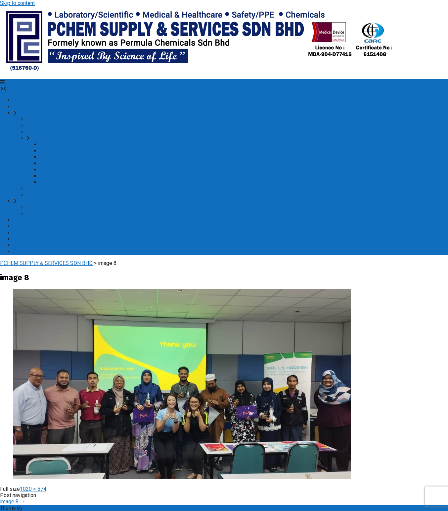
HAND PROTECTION (63, 157)
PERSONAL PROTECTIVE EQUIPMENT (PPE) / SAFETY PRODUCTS (108, 138)
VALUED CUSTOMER (37, 106)
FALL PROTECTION (62, 151)
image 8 (12, 501)
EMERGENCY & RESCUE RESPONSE (68, 195)
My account (26, 239)
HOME (20, 100)
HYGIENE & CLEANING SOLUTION (65, 188)
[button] (2, 82)
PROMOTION (41, 214)
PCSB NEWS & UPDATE (44, 201)
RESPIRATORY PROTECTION (73, 169)
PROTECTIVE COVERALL (69, 144)
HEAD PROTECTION (63, 182)
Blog (18, 245)
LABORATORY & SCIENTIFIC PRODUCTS (73, 125)
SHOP (20, 251)
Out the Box (37, 508)
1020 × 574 (33, 489)
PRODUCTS (30, 113)
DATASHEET (27, 232)
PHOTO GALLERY (46, 207)
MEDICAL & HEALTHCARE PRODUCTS (70, 119)
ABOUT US (25, 226)
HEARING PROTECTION (67, 163)
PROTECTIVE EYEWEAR (67, 176)
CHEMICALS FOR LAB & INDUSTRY (67, 132)
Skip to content (17, 3)
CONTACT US (28, 220)
